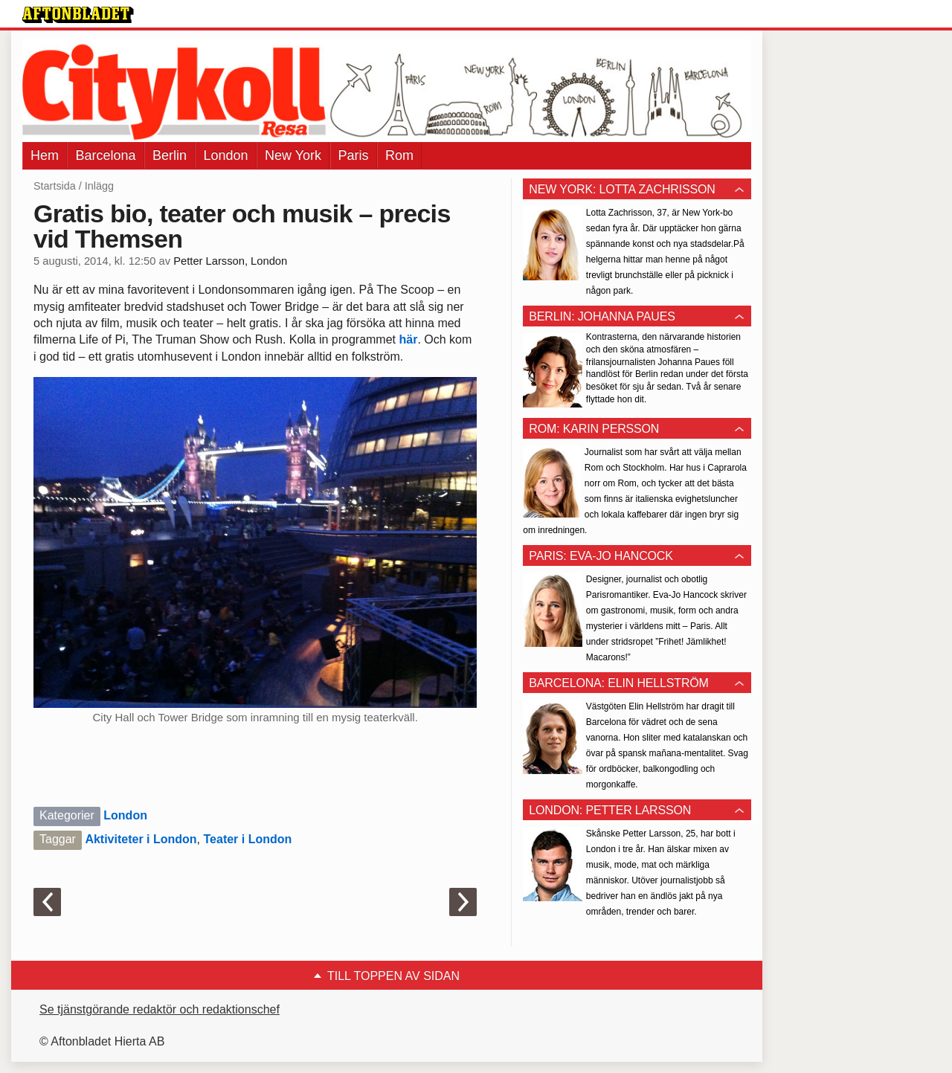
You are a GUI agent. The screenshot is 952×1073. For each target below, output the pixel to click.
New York (293, 155)
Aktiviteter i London (140, 839)
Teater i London (248, 839)
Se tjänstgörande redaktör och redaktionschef (159, 1009)
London (225, 155)
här (408, 339)
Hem (44, 155)
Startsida (54, 186)
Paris (353, 155)
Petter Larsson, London (230, 261)
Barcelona (105, 155)
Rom (399, 155)
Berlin (169, 155)
